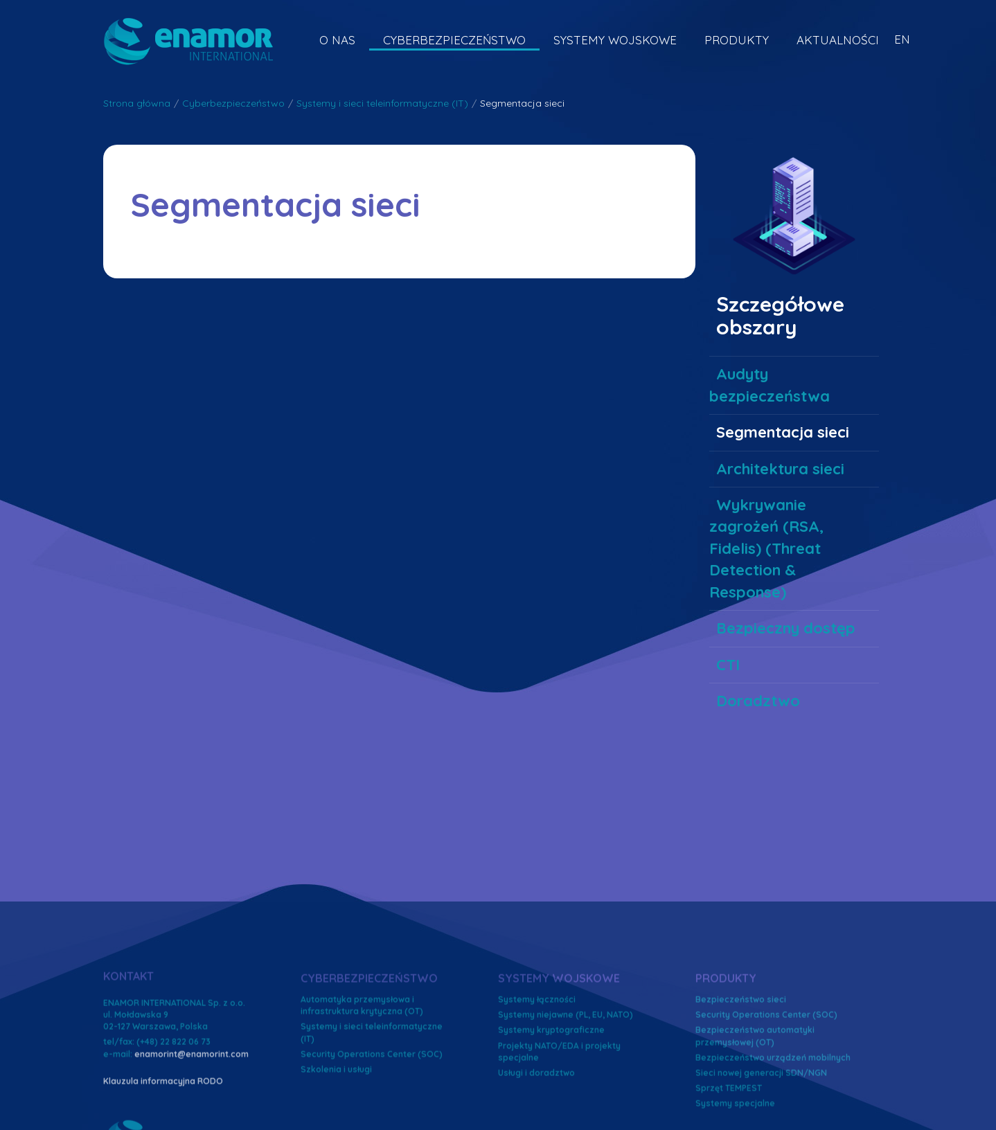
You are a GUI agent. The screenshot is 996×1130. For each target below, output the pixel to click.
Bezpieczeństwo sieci (740, 1079)
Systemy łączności (537, 1079)
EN (902, 39)
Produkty (736, 40)
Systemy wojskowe (615, 40)
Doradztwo (758, 700)
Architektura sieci (780, 468)
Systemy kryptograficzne (551, 1109)
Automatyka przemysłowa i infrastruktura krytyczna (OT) (362, 1085)
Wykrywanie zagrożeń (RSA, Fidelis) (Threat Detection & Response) (766, 548)
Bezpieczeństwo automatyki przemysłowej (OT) (755, 1115)
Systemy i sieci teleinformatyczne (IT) (382, 103)
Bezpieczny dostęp (785, 628)
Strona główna (136, 103)
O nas (337, 40)
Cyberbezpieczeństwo (454, 40)
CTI (728, 664)
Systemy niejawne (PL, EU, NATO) (565, 1094)
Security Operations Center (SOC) (766, 1094)
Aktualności (838, 40)
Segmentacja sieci (782, 432)
